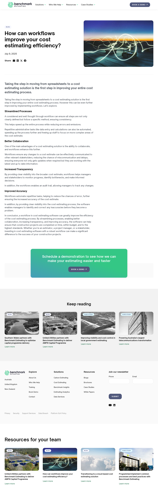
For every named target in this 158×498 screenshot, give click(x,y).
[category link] (8, 27)
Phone (111, 377)
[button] (40, 4)
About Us (32, 378)
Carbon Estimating (61, 378)
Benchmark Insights (61, 387)
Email (134, 377)
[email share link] (14, 60)
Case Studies (89, 387)
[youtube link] (110, 405)
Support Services (29, 413)
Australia (8, 380)
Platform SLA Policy (58, 413)
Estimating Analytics (62, 392)
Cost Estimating (60, 382)
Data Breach (43, 413)
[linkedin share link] (17, 60)
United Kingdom (11, 384)
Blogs (86, 378)
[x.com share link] (21, 60)
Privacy (7, 413)
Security (16, 413)
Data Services (59, 397)
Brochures (88, 382)
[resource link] (22, 323)
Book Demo (33, 392)
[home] (20, 5)
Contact (32, 397)
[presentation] (126, 388)
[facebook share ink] (25, 60)
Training (32, 387)
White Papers (89, 392)
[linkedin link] (114, 405)
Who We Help (34, 382)
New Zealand (10, 389)
